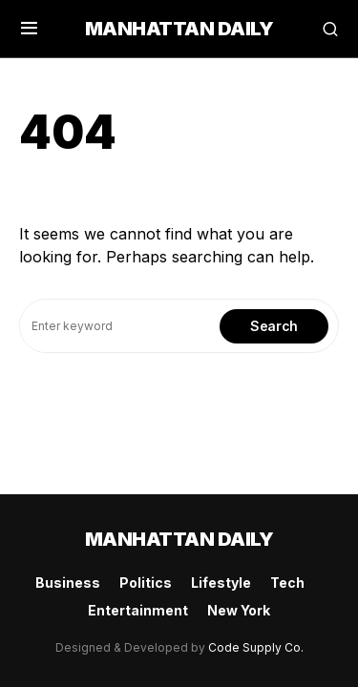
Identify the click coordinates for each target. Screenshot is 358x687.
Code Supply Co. (256, 647)
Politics (145, 582)
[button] (29, 28)
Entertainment (138, 610)
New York (238, 610)
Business (67, 582)
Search (274, 326)
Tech (287, 582)
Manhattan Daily (179, 28)
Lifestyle (221, 582)
